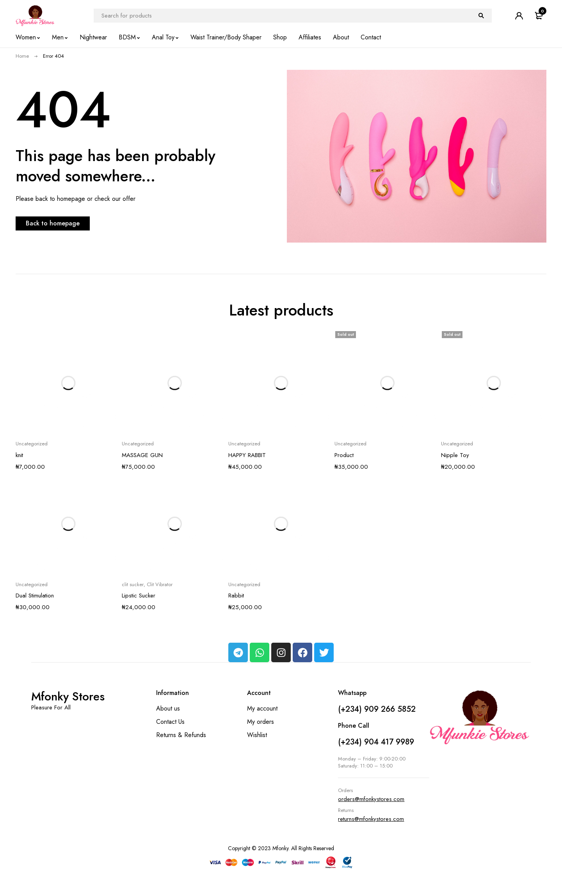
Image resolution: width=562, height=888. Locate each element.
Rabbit (236, 595)
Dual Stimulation (35, 595)
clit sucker (133, 584)
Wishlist (257, 734)
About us (168, 708)
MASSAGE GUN (142, 455)
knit (19, 455)
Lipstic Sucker (138, 595)
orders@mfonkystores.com (371, 799)
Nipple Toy (455, 455)
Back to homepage (64, 223)
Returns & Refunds (181, 734)
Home (22, 56)
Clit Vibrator (160, 584)
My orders (260, 721)
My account (262, 708)
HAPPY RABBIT (247, 455)
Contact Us (170, 721)
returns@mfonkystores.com (371, 819)
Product (344, 455)
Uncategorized (32, 443)
